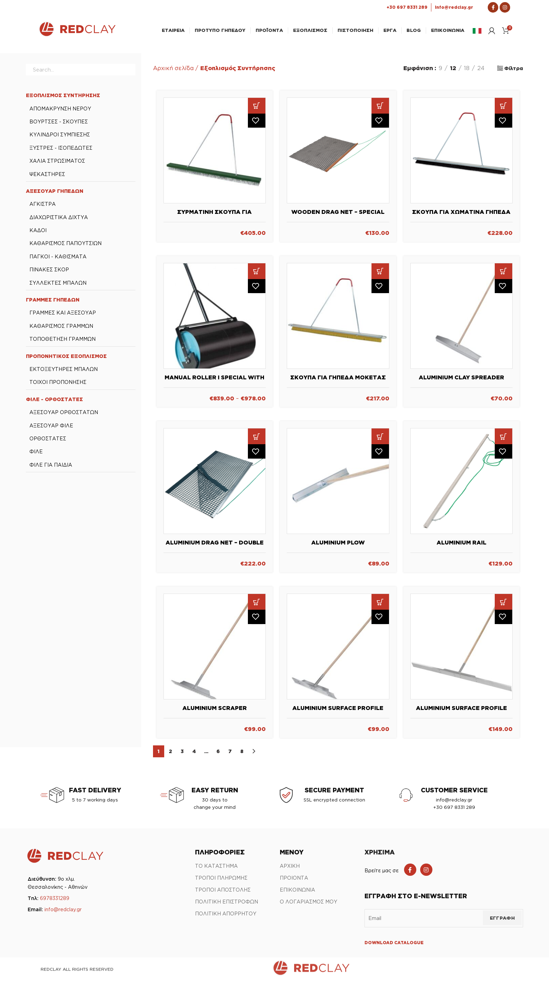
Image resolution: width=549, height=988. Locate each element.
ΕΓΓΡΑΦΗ (502, 922)
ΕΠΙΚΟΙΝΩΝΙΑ (297, 894)
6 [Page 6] (218, 756)
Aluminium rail (461, 547)
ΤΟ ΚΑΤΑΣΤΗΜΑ (216, 870)
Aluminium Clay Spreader (461, 382)
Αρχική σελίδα (173, 73)
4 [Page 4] (194, 756)
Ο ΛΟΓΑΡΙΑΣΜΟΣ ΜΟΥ (308, 906)
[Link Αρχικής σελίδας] (77, 37)
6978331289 (54, 903)
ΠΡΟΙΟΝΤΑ (294, 882)
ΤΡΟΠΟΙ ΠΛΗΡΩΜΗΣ (221, 882)
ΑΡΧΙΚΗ (290, 870)
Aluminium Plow (338, 547)
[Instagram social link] (426, 874)
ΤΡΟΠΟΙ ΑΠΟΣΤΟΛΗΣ (223, 894)
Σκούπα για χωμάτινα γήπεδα (461, 217)
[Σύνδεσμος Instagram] (505, 7)
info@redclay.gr (63, 914)
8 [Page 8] (241, 756)
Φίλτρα (513, 73)
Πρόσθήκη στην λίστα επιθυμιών (256, 126)
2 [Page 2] (170, 756)
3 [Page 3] (182, 756)
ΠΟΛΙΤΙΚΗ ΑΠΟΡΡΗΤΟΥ (225, 918)
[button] (256, 111)
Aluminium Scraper (214, 713)
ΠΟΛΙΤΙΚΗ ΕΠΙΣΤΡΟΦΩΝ (226, 906)
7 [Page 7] (230, 756)
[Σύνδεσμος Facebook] (493, 7)
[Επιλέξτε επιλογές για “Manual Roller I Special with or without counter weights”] (256, 276)
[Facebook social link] (410, 874)
